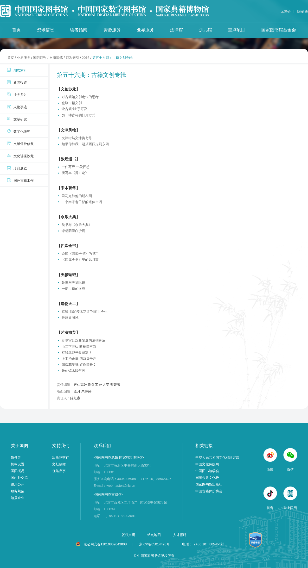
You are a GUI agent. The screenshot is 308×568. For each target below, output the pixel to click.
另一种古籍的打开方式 (78, 115)
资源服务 (112, 30)
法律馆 (176, 30)
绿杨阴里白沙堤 (73, 231)
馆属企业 (17, 498)
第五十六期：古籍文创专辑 (112, 58)
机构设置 (17, 464)
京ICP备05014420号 (154, 544)
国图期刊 (39, 58)
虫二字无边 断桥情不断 (79, 347)
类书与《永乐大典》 (77, 225)
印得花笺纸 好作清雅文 (79, 365)
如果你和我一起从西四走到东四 (85, 144)
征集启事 (59, 471)
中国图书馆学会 (207, 471)
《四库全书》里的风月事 (80, 260)
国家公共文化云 (207, 478)
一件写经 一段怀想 (76, 167)
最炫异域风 (70, 317)
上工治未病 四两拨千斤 (79, 359)
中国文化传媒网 (207, 464)
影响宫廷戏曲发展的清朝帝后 (83, 340)
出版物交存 (60, 457)
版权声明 (129, 535)
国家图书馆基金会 (278, 30)
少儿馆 (205, 30)
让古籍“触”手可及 (74, 109)
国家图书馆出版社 (208, 484)
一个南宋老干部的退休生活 (82, 202)
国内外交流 (19, 478)
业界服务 (145, 30)
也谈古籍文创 (72, 103)
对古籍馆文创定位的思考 (80, 97)
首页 (16, 30)
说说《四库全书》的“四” (79, 254)
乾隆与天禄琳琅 (73, 283)
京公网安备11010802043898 (105, 544)
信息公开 (17, 484)
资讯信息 (45, 30)
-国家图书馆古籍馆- (108, 494)
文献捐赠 (59, 464)
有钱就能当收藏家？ (77, 353)
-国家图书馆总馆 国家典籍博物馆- (119, 457)
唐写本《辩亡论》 (75, 173)
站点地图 (154, 535)
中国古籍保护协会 (208, 491)
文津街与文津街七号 (77, 138)
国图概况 (17, 471)
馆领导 (16, 457)
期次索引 (72, 58)
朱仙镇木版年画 (73, 371)
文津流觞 (56, 58)
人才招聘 (179, 535)
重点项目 (236, 30)
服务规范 (17, 491)
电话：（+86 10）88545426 (203, 544)
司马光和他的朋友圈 (77, 196)
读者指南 (78, 30)
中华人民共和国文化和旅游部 (217, 457)
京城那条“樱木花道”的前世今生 (85, 311)
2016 (85, 58)
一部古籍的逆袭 (73, 289)
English (302, 11)
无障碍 (286, 11)
